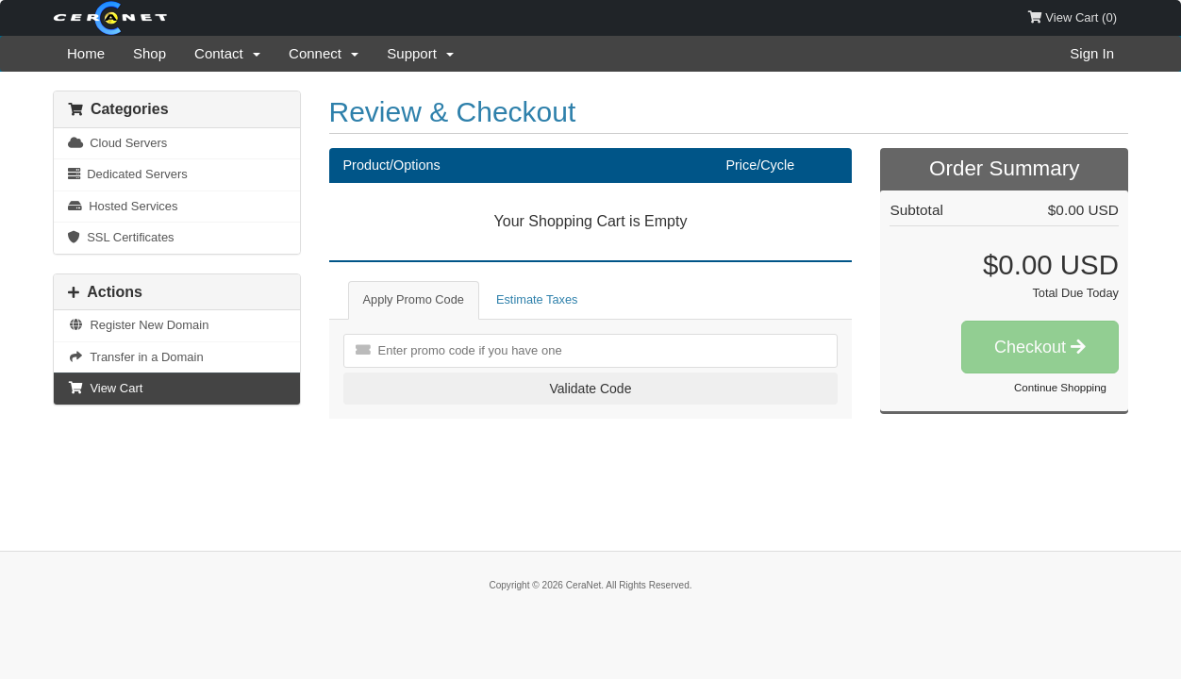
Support (420, 53)
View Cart (105, 388)
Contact (227, 53)
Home (86, 53)
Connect (323, 53)
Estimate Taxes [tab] (537, 299)
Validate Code (591, 388)
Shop (149, 53)
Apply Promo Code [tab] (413, 299)
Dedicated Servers (128, 174)
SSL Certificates (121, 237)
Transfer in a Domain (136, 357)
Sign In (1092, 53)
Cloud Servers (117, 143)
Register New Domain (138, 325)
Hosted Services (123, 206)
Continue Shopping (1060, 387)
